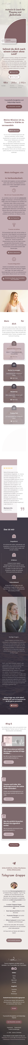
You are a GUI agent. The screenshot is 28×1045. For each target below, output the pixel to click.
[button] (20, 3)
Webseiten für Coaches (8, 1037)
